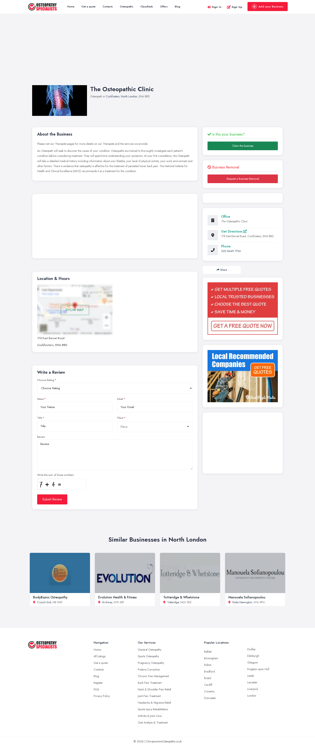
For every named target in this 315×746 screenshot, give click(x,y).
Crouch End (44, 602)
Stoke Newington (242, 602)
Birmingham (211, 658)
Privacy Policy (102, 696)
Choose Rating (45, 380)
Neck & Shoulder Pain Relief (154, 689)
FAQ (96, 689)
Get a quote (88, 6)
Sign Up (234, 7)
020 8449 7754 (231, 251)
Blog (177, 6)
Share (222, 270)
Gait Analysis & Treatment (153, 722)
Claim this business (242, 146)
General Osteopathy (149, 650)
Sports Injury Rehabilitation (153, 709)
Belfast (208, 652)
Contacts (108, 6)
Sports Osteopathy (148, 656)
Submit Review (52, 499)
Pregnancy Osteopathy (151, 663)
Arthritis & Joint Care (150, 716)
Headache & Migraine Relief (154, 703)
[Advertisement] (157, 53)
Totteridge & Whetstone (181, 597)
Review (41, 437)
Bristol (207, 678)
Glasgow (252, 662)
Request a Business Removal (243, 179)
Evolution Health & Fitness (117, 597)
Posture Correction (149, 669)
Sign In (214, 7)
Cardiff (208, 685)
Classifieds (146, 6)
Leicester (252, 682)
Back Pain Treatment (150, 683)
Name (40, 399)
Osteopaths (126, 6)
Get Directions (234, 231)
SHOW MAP (75, 310)
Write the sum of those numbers (55, 475)
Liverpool (252, 689)
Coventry (209, 691)
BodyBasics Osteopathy (50, 597)
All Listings (99, 656)
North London (129, 96)
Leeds (250, 676)
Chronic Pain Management (153, 676)
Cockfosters (112, 96)
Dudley (251, 649)
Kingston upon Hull (258, 669)
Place (120, 418)
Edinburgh (253, 656)
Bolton (208, 665)
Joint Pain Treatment (149, 696)
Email (120, 399)
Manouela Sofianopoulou (246, 597)
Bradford (209, 671)
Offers (164, 6)
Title (39, 418)
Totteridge (173, 602)
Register (98, 683)
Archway (107, 602)
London (251, 696)
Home (70, 6)
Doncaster (210, 698)
